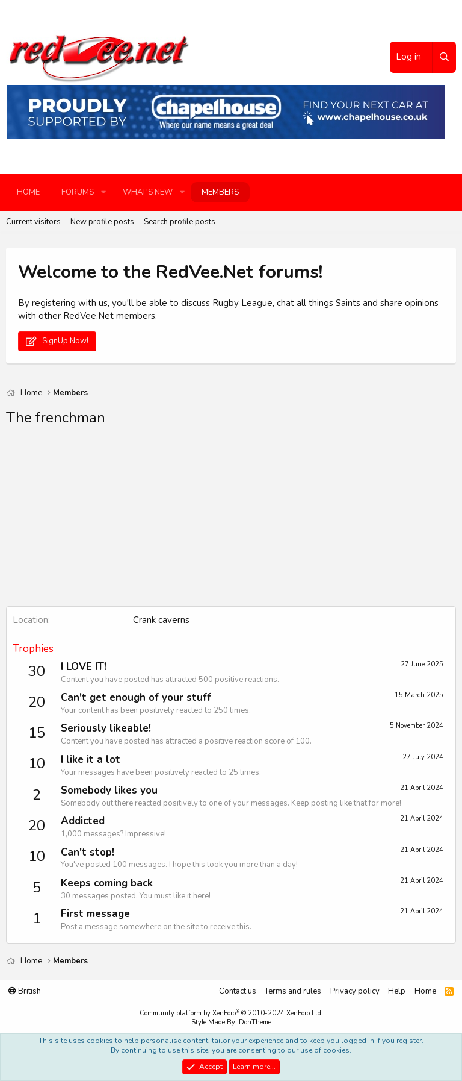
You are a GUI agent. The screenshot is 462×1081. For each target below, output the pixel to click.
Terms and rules (293, 991)
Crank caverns (161, 620)
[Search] (444, 57)
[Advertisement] (231, 521)
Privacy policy (355, 991)
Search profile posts (179, 221)
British (24, 991)
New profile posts (102, 221)
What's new (148, 192)
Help (396, 991)
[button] (103, 192)
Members (220, 192)
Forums (77, 192)
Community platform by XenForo (231, 1013)
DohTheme (255, 1022)
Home (28, 192)
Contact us (237, 991)
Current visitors (33, 221)
